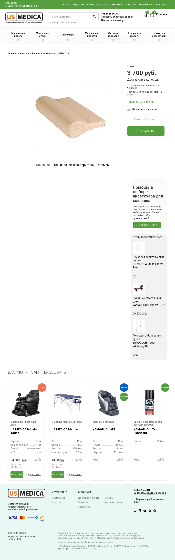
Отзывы (104, 165)
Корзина (158, 14)
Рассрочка (102, 4)
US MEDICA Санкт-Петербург (72, 546)
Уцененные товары (120, 4)
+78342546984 (110, 13)
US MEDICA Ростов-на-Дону (84, 548)
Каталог (66, 4)
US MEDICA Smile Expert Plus (149, 262)
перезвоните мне (146, 225)
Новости (56, 502)
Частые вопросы (114, 502)
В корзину (145, 131)
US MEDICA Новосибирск (100, 546)
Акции (76, 4)
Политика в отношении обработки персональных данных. (86, 542)
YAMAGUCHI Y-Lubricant (144, 431)
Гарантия (83, 502)
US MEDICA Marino (65, 429)
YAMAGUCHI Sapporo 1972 (149, 301)
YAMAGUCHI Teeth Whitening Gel (149, 341)
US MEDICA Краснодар (125, 546)
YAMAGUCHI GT (104, 429)
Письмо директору (112, 20)
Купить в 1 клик (144, 119)
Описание (43, 165)
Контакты (161, 4)
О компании (88, 4)
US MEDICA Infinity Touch (24, 431)
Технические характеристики (74, 165)
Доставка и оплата (143, 4)
